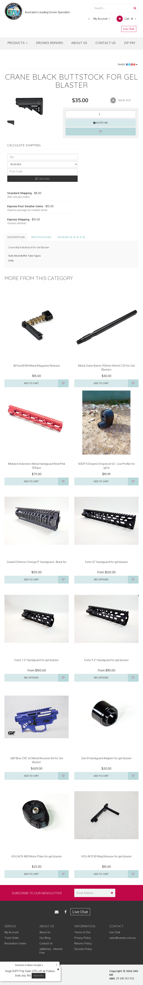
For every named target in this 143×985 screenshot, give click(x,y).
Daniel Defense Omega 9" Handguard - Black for (36, 562)
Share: (128, 64)
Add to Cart (31, 383)
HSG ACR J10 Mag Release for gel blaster (106, 856)
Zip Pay (129, 43)
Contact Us (106, 43)
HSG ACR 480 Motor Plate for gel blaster (36, 856)
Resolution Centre (15, 943)
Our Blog (44, 937)
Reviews (71, 237)
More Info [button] (38, 975)
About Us (79, 43)
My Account (98, 19)
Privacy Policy (82, 937)
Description (16, 237)
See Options (101, 579)
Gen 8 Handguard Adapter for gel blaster (106, 758)
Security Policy (83, 948)
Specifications (41, 237)
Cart (126, 19)
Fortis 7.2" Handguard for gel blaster (37, 660)
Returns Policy (83, 943)
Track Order (11, 937)
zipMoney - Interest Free (51, 950)
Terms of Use (82, 932)
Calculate (42, 178)
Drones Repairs (49, 43)
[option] (30, 106)
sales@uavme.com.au (122, 937)
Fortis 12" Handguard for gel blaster (106, 562)
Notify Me (100, 122)
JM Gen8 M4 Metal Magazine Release (36, 365)
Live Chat (128, 28)
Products (18, 43)
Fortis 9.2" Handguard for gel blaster (106, 660)
